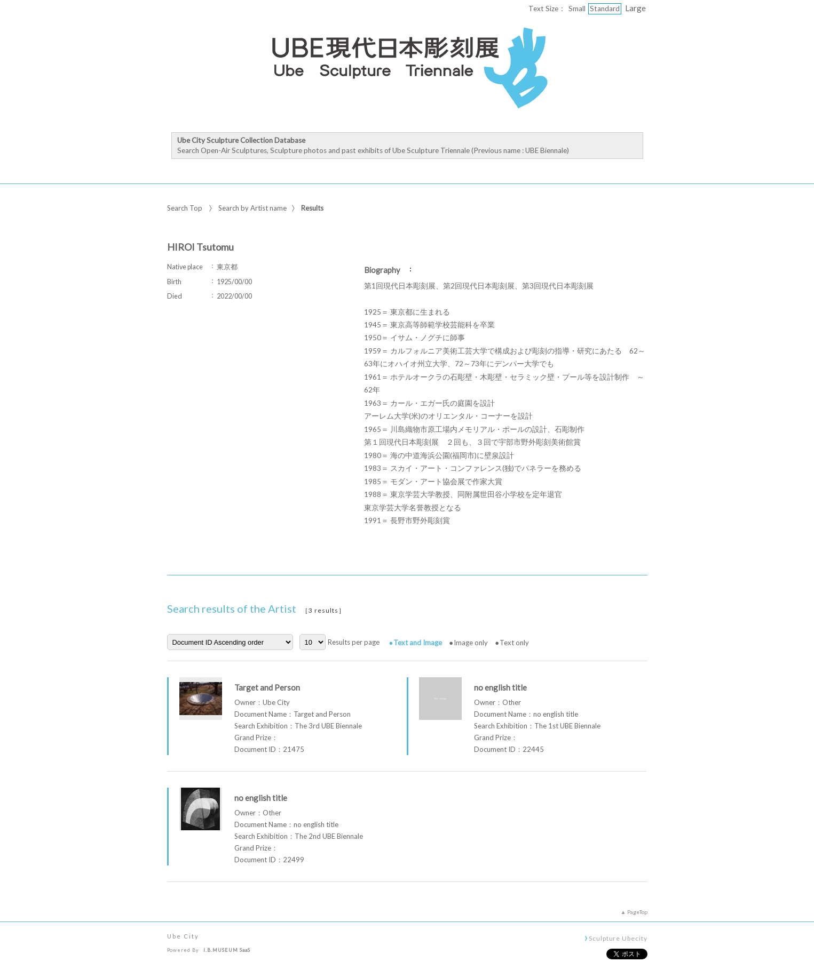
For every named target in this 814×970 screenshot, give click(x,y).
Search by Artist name (252, 208)
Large (635, 8)
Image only (471, 642)
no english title (500, 687)
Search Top (184, 208)
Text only (514, 642)
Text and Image (417, 642)
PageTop (637, 912)
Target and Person (267, 687)
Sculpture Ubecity (618, 938)
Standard (605, 8)
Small (577, 8)
